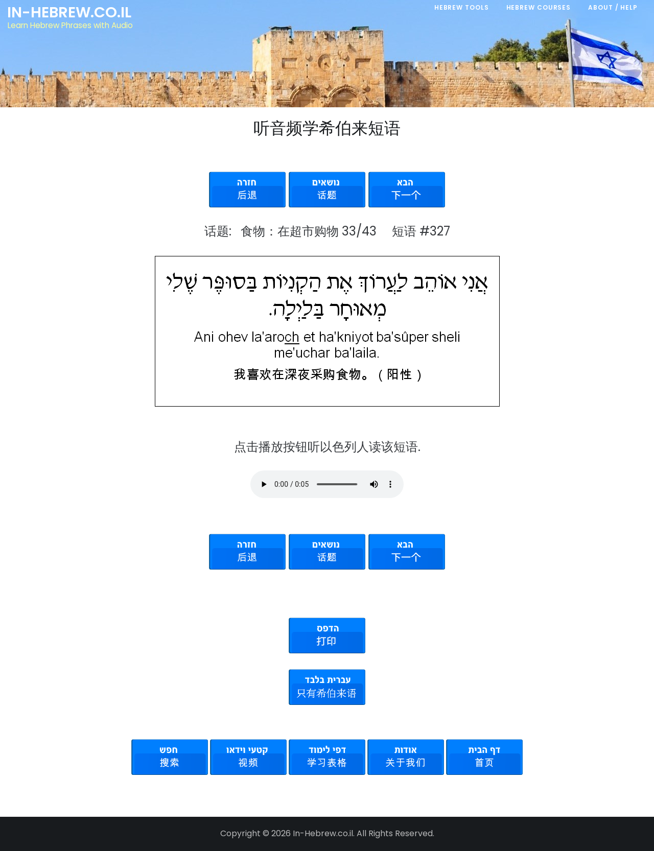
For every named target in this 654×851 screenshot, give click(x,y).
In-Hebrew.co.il (69, 12)
